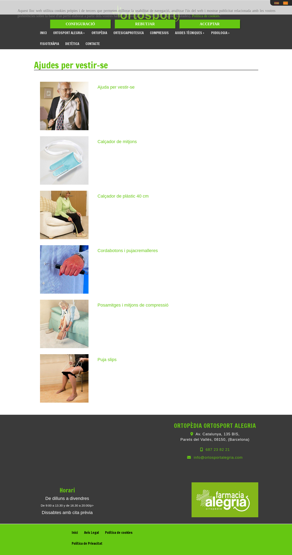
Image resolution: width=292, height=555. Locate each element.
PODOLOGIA (220, 32)
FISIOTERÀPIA (49, 43)
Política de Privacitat (87, 543)
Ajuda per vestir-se (116, 87)
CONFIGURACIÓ (80, 24)
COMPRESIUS (159, 32)
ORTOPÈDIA (99, 32)
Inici (75, 532)
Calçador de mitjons (117, 141)
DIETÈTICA (72, 43)
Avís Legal (91, 532)
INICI (43, 32)
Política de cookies (205, 16)
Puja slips (107, 359)
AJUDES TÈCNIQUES (190, 32)
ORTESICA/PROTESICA (128, 32)
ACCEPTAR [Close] (210, 24)
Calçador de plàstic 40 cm (123, 196)
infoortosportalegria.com (218, 457)
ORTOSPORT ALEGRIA (69, 32)
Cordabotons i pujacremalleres (128, 250)
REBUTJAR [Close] (145, 24)
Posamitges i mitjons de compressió (133, 305)
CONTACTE (92, 43)
